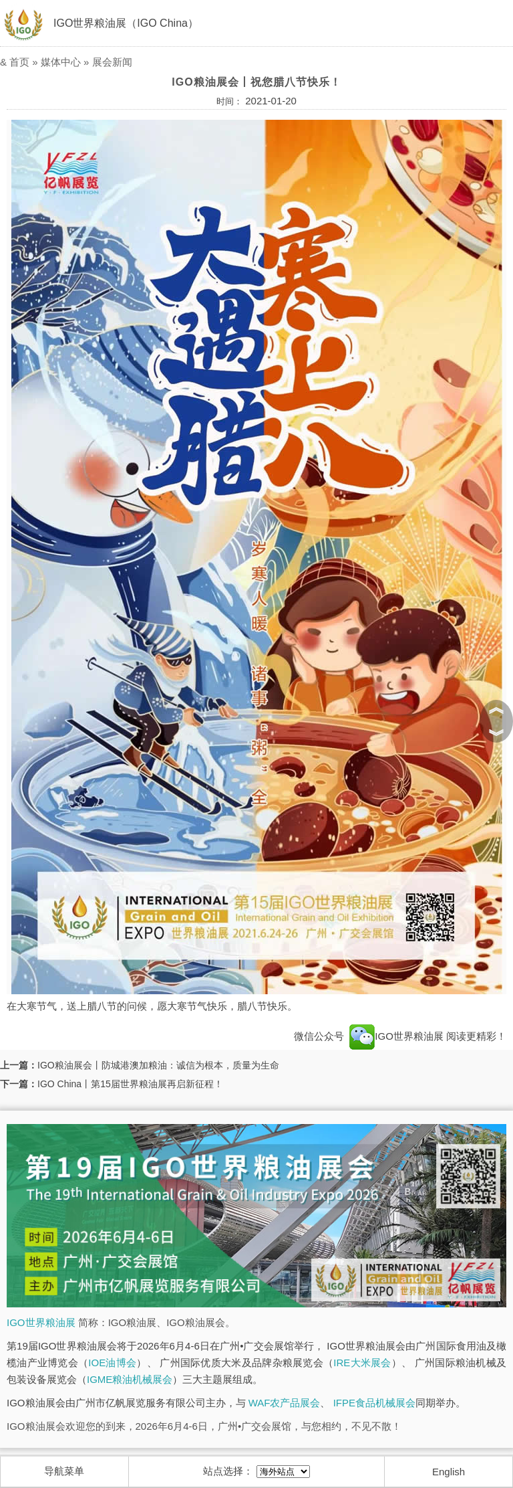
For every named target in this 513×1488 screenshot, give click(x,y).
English (448, 1471)
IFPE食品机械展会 (374, 1402)
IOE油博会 (112, 1362)
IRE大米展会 (362, 1362)
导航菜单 (64, 1471)
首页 (19, 62)
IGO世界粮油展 (396, 1036)
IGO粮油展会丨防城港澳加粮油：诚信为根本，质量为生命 (158, 1065)
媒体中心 (61, 62)
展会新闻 (112, 62)
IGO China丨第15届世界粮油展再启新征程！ (130, 1084)
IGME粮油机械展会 (129, 1379)
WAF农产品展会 (284, 1402)
